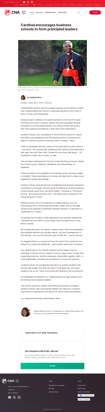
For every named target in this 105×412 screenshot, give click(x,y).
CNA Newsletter (50, 12)
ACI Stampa (48, 5)
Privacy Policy (82, 385)
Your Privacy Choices (86, 395)
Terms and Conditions (84, 392)
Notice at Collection (83, 399)
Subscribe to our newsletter (56, 385)
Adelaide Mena (35, 97)
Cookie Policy (82, 388)
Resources (39, 12)
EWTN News (25, 5)
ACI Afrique (72, 5)
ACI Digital (57, 5)
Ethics (58, 298)
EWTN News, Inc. (24, 386)
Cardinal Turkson (49, 298)
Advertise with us (54, 392)
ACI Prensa (40, 5)
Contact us (11, 389)
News (32, 12)
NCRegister (97, 5)
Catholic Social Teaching (33, 298)
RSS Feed (51, 388)
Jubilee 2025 (62, 12)
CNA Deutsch (89, 5)
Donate (95, 12)
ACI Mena (80, 5)
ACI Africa (64, 5)
